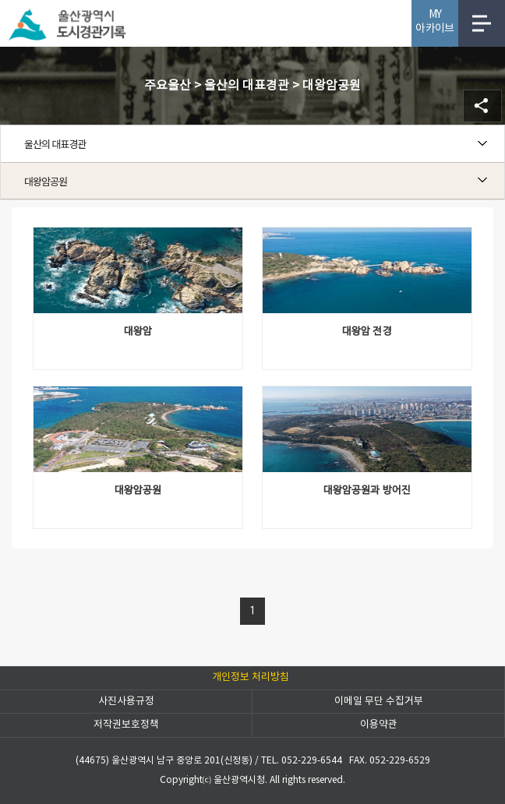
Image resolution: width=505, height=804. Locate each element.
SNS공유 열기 (482, 106)
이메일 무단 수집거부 (378, 701)
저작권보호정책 (126, 725)
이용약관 (378, 725)
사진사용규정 (126, 701)
